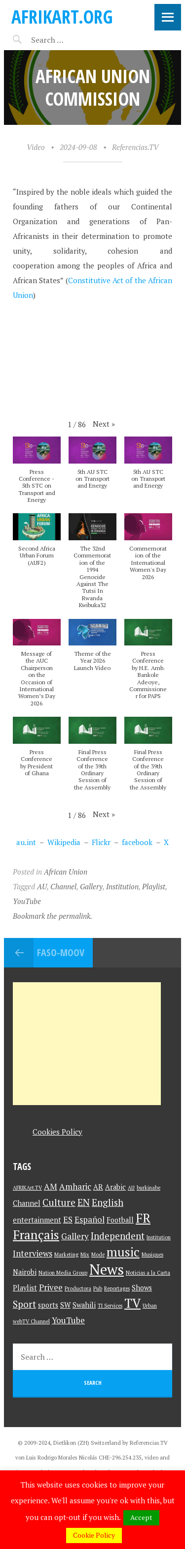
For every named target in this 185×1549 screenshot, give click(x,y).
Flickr (101, 842)
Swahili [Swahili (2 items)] (84, 1305)
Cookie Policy (94, 1535)
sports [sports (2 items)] (48, 1305)
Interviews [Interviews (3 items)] (32, 1253)
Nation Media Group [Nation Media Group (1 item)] (62, 1272)
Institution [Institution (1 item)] (159, 1237)
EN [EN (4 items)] (83, 1202)
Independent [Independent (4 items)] (118, 1235)
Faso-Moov (60, 952)
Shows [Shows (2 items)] (142, 1287)
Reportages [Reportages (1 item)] (117, 1288)
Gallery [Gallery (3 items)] (75, 1236)
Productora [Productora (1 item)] (78, 1288)
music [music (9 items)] (123, 1252)
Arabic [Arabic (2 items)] (115, 1187)
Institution (122, 886)
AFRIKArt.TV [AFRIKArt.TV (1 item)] (27, 1187)
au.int (26, 842)
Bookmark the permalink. (52, 916)
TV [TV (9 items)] (132, 1303)
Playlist (153, 886)
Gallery (91, 886)
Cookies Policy (57, 1132)
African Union (65, 872)
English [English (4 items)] (107, 1202)
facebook (137, 842)
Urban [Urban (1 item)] (150, 1305)
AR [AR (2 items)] (98, 1187)
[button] (104, 423)
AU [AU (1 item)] (131, 1187)
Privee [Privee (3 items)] (51, 1287)
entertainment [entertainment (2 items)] (37, 1220)
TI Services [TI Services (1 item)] (110, 1305)
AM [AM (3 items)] (50, 1186)
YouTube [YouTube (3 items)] (68, 1320)
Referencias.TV (135, 147)
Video (36, 147)
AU (42, 886)
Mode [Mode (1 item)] (98, 1254)
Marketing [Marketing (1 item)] (66, 1254)
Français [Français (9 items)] (36, 1235)
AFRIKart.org (62, 16)
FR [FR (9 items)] (143, 1218)
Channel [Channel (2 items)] (26, 1203)
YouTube (27, 901)
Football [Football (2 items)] (120, 1220)
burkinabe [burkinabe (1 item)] (148, 1187)
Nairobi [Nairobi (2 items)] (25, 1272)
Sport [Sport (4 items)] (24, 1304)
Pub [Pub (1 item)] (97, 1288)
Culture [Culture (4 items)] (58, 1202)
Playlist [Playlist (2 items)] (25, 1287)
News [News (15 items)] (106, 1269)
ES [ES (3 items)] (68, 1219)
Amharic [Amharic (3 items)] (75, 1186)
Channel (63, 886)
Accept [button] (141, 1517)
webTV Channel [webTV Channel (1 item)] (31, 1321)
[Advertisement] (87, 1043)
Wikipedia (63, 842)
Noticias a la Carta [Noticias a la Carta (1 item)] (148, 1272)
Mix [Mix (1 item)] (84, 1254)
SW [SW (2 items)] (65, 1305)
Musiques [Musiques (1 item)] (152, 1254)
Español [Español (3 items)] (89, 1219)
